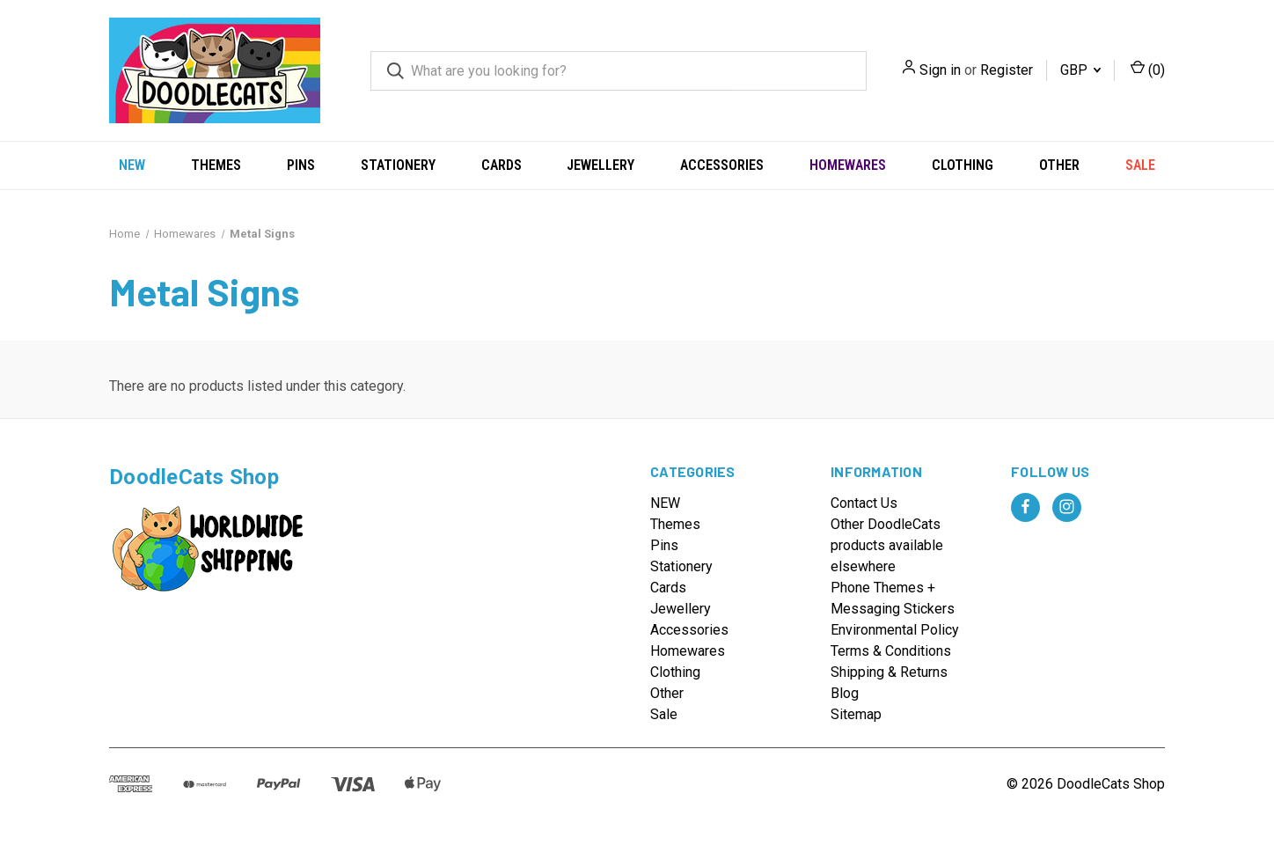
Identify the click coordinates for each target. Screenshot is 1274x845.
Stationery (398, 165)
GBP (1080, 70)
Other (1059, 165)
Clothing (962, 165)
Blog (845, 693)
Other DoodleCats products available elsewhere (887, 545)
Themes (216, 165)
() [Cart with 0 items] (1148, 69)
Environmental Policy (895, 629)
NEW (132, 165)
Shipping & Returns (889, 672)
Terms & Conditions (891, 651)
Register (1006, 70)
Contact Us (864, 503)
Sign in (940, 70)
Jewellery (600, 165)
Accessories (722, 165)
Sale (1140, 165)
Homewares (847, 165)
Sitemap (856, 714)
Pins (301, 165)
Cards (501, 165)
